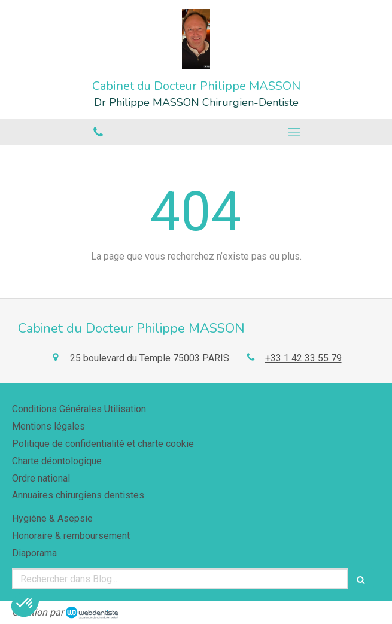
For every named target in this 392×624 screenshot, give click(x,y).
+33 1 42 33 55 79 (303, 358)
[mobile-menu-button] (294, 132)
